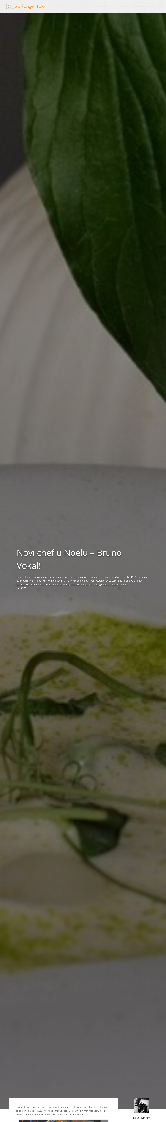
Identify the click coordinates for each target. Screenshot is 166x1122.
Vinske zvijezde (103, 6)
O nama (58, 6)
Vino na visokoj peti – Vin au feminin (135, 6)
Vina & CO (82, 6)
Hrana (70, 6)
